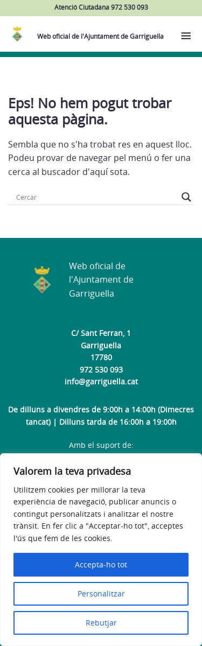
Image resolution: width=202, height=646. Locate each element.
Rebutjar (101, 622)
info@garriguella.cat (101, 381)
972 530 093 (101, 369)
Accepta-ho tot (101, 564)
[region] (101, 549)
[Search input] (96, 197)
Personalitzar (101, 593)
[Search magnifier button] (186, 197)
